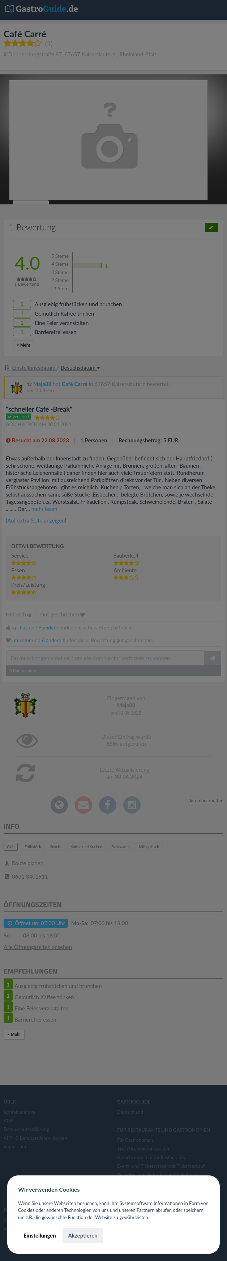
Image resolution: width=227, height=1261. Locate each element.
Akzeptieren (82, 1235)
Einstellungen (39, 1235)
